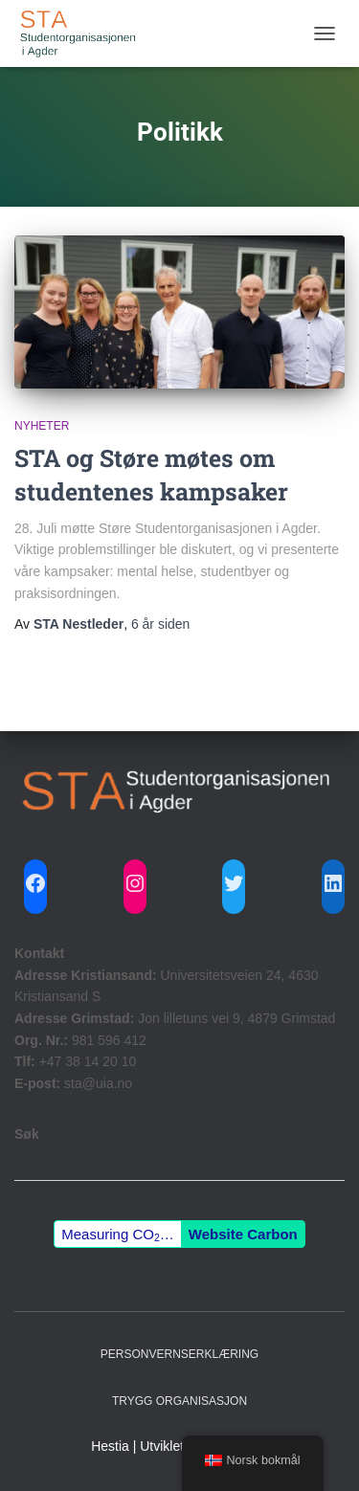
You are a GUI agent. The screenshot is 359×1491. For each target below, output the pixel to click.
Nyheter (41, 426)
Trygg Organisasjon (179, 1401)
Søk (26, 1134)
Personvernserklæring (179, 1354)
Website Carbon (243, 1234)
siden (160, 624)
